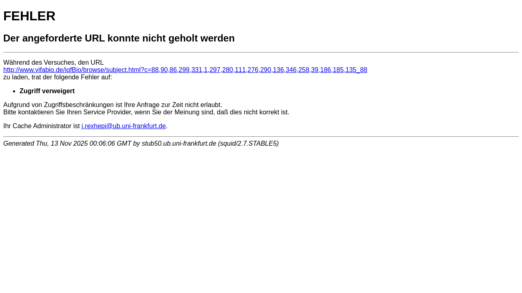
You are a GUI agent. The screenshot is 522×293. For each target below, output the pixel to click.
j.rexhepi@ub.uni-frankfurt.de (124, 125)
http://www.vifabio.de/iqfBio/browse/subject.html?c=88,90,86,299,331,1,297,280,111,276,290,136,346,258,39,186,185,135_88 (185, 69)
